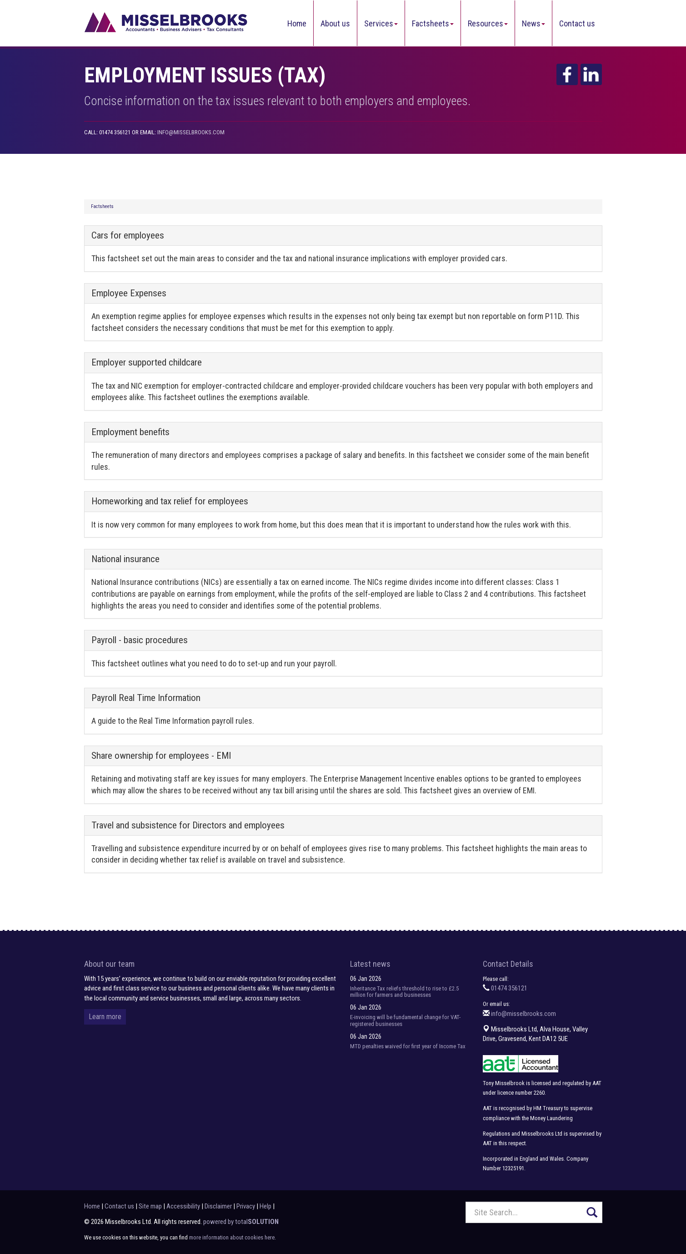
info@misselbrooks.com (191, 132)
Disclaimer (218, 1206)
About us (335, 23)
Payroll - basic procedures (139, 640)
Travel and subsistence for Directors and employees (188, 825)
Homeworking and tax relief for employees (169, 501)
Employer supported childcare (146, 362)
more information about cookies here (232, 1237)
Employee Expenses (128, 293)
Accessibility (183, 1206)
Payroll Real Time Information (145, 697)
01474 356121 (509, 988)
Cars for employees (127, 235)
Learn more (105, 1016)
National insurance (125, 558)
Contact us (577, 23)
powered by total (241, 1222)
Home (296, 23)
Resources (488, 23)
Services (381, 23)
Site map (150, 1206)
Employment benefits (130, 431)
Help (265, 1206)
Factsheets (433, 23)
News (533, 23)
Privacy (245, 1206)
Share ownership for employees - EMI (161, 755)
